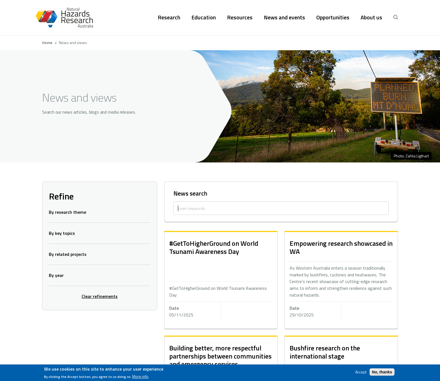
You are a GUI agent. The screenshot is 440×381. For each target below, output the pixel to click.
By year (56, 275)
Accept (360, 372)
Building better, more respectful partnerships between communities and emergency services (220, 356)
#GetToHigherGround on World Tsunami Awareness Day (213, 247)
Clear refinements (100, 296)
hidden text (220, 280)
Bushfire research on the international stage (325, 352)
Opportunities (332, 17)
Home (47, 42)
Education (203, 17)
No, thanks (382, 372)
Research (169, 17)
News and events (284, 17)
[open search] (395, 17)
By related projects (67, 254)
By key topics (62, 233)
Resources (240, 17)
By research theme (67, 212)
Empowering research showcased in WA (341, 247)
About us (371, 17)
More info (140, 376)
